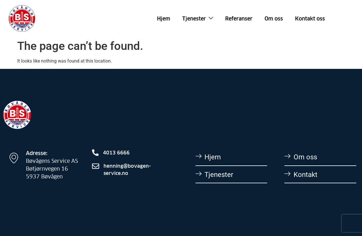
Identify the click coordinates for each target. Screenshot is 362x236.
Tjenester (197, 18)
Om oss (274, 18)
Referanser (238, 18)
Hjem (163, 18)
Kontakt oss (310, 18)
